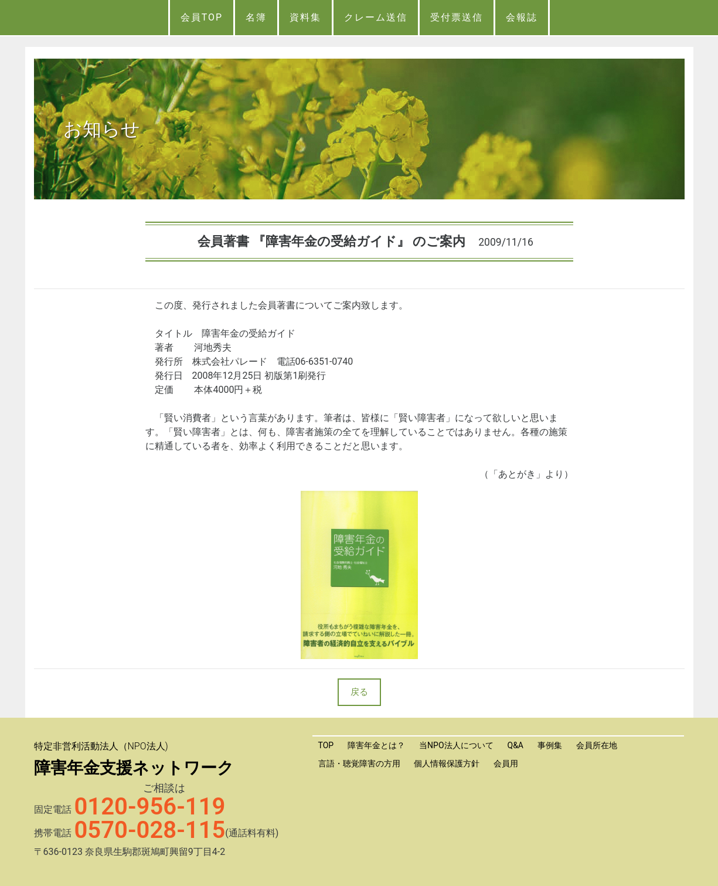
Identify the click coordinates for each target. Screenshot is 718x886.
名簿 (256, 17)
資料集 (305, 17)
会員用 (506, 763)
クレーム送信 (375, 17)
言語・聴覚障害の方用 (359, 763)
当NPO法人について (456, 745)
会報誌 (521, 17)
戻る (359, 692)
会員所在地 (596, 745)
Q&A (515, 745)
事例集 (549, 745)
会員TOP (202, 17)
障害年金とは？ (376, 745)
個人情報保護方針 (446, 763)
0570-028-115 (150, 830)
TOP (326, 745)
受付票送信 (456, 17)
